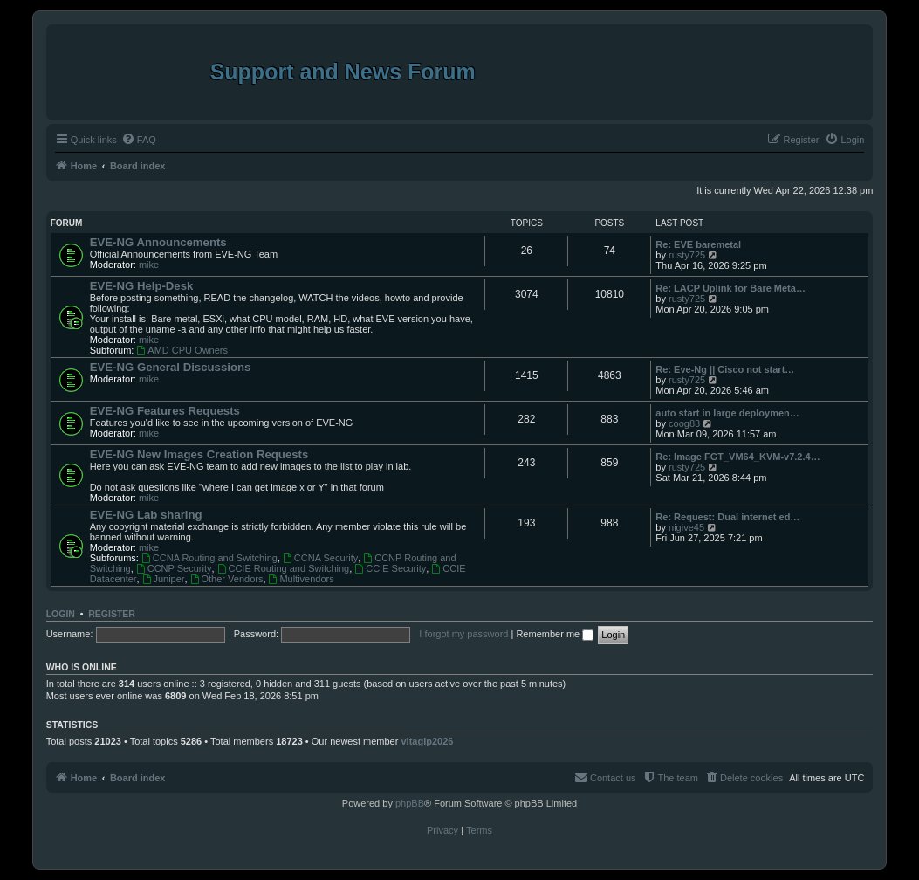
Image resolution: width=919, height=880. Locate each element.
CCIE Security (390, 568)
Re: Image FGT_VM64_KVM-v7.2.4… (737, 456)
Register (111, 613)
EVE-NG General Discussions (170, 367)
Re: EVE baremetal (698, 244)
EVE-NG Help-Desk (142, 285)
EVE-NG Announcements (158, 242)
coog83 (684, 423)
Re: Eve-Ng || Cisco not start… (724, 369)
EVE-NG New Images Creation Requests (199, 454)
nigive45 (686, 527)
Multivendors (301, 579)
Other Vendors (227, 579)
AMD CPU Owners (182, 350)
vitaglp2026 (427, 741)
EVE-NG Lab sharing (146, 514)
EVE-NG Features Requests (165, 410)
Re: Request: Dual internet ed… (727, 517)
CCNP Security (174, 568)
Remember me (554, 634)
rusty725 (687, 255)
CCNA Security (320, 558)
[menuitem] (138, 139)
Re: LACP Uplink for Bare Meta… (730, 288)
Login (60, 613)
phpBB (409, 803)
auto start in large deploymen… (727, 413)
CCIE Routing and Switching (283, 568)
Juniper (163, 579)
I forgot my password (463, 634)
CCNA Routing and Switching (209, 558)
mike (149, 264)
